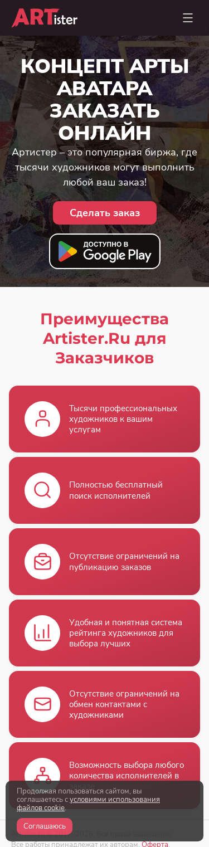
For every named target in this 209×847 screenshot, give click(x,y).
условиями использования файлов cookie (88, 804)
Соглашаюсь (44, 826)
